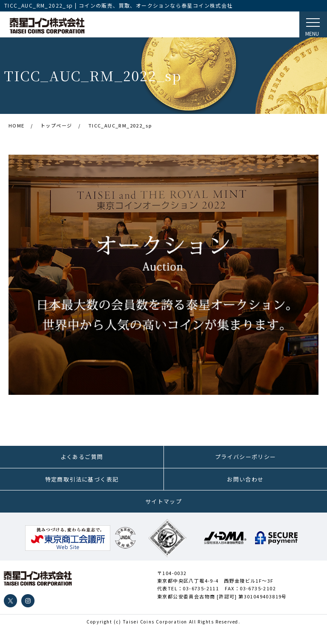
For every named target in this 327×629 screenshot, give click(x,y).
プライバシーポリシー (245, 457)
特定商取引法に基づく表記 (82, 479)
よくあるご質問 (81, 457)
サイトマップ (163, 501)
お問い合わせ (245, 479)
